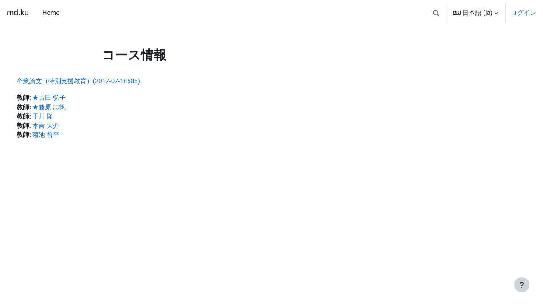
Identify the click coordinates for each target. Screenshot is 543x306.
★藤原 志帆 (65, 108)
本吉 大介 (62, 127)
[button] (436, 13)
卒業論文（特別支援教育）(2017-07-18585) (94, 81)
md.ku (18, 12)
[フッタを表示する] (521, 284)
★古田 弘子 (65, 98)
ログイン (523, 13)
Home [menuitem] (50, 13)
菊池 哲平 (62, 136)
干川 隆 (58, 117)
